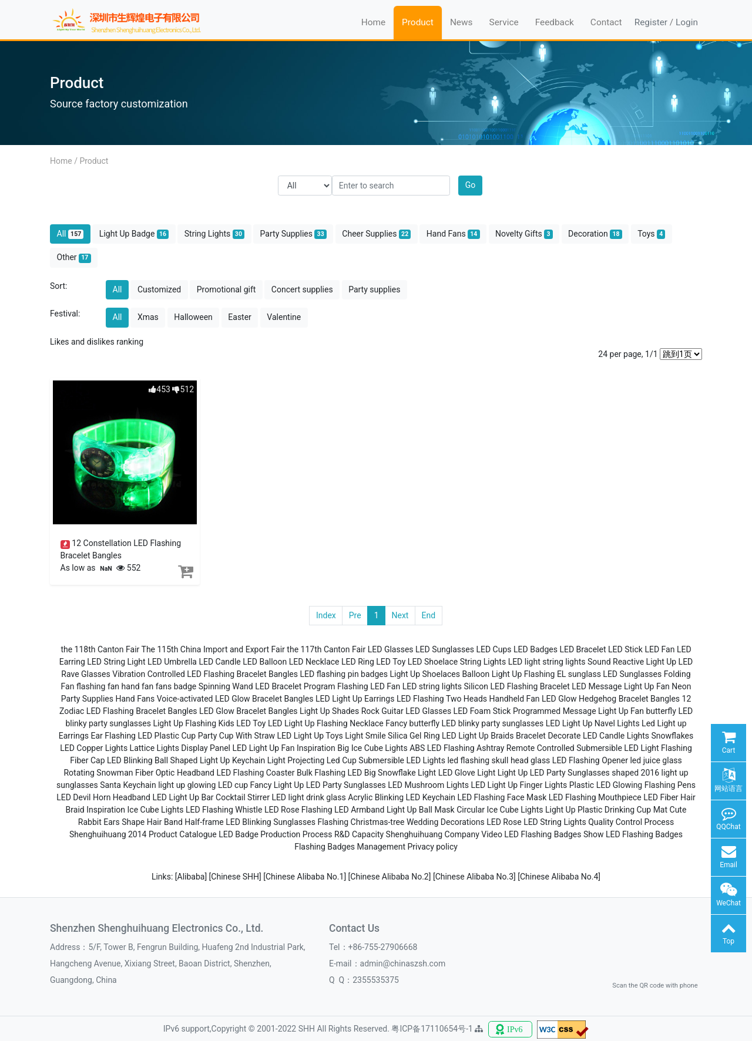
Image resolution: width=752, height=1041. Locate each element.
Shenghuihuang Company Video (444, 834)
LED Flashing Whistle (224, 809)
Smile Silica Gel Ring (402, 735)
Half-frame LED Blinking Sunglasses (249, 822)
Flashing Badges (324, 846)
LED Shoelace (433, 661)
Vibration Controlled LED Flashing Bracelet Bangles (205, 674)
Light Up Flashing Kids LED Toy (209, 723)
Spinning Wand (226, 686)
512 (183, 389)
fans (164, 686)
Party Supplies (293, 234)
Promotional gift (226, 289)
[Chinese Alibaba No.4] (559, 876)
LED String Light (116, 661)
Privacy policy (433, 846)
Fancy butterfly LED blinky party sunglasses (464, 723)
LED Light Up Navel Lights (593, 723)
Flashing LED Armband (343, 809)
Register (650, 22)
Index (326, 615)
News (461, 22)
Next (400, 615)
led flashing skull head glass (498, 760)
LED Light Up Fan (263, 748)
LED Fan (659, 649)
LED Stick (625, 649)
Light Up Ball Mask (421, 809)
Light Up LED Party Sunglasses (554, 772)
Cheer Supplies (376, 234)
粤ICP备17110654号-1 (433, 1028)
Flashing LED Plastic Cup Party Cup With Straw (190, 735)
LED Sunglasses (444, 649)
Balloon (475, 674)
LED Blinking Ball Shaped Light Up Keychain (186, 760)
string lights (563, 661)
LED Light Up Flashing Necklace (326, 723)
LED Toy (390, 661)
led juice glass (656, 760)
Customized (159, 289)
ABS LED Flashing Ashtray (456, 748)
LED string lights (432, 686)
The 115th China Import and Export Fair (213, 649)
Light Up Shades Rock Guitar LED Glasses (375, 711)
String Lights (214, 234)
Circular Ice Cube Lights (499, 809)
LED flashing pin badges (344, 674)
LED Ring (357, 661)
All (70, 234)
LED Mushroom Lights (428, 785)
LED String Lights (554, 822)
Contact (606, 22)
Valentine (284, 317)
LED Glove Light (467, 772)
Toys (651, 234)
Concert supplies (302, 289)
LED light (524, 661)
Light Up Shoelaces (424, 674)
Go (470, 185)
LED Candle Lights (616, 735)
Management (381, 846)
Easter (239, 317)
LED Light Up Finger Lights (519, 785)
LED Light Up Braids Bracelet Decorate (511, 735)
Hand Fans (453, 234)
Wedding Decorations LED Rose (464, 822)
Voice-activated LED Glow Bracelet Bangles (235, 698)
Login (687, 22)
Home (373, 22)
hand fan (138, 686)
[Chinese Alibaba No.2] (390, 876)
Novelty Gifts (524, 234)
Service (504, 22)
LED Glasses (391, 649)
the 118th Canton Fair (100, 649)
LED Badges (535, 649)
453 (159, 389)
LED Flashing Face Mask (501, 797)
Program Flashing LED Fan (352, 686)
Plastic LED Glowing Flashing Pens (632, 785)
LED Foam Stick (482, 711)
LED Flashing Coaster (255, 772)
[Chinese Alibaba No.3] (475, 876)
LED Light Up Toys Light (320, 735)
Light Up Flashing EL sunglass (546, 674)
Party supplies (374, 289)
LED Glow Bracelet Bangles (248, 711)
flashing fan (97, 686)
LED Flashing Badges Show (553, 834)
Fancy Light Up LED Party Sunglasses (317, 785)
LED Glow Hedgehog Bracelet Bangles (611, 698)
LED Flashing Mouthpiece (595, 797)
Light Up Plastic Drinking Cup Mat (606, 809)
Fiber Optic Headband (174, 772)
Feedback (554, 22)
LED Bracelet (582, 649)
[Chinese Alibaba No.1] (305, 876)
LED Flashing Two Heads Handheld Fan (468, 698)
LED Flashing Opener (590, 760)
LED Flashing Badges (644, 834)
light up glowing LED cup (203, 785)
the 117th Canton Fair (326, 649)
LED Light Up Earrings (354, 698)
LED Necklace (314, 661)
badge (185, 686)
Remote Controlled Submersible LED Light (582, 748)
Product (418, 22)
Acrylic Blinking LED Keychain (401, 797)
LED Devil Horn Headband (103, 797)
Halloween (193, 317)
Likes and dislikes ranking (96, 341)
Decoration (595, 234)
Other (74, 257)
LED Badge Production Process (275, 834)
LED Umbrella (172, 661)
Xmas (148, 317)
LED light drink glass (308, 797)
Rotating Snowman (98, 772)
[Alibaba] (192, 876)
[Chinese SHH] (236, 876)
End (428, 615)
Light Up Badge (134, 234)
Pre (355, 615)
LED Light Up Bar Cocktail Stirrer (211, 797)
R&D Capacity (359, 834)
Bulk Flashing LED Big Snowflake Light (366, 772)
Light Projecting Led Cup (312, 760)
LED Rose (281, 809)
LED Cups (493, 649)
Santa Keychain (128, 785)
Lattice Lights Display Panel (180, 748)
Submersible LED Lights (401, 760)
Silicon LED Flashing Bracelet (517, 686)
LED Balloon (265, 661)
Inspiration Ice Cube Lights (134, 809)
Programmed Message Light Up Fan (578, 711)
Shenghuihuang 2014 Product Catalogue (143, 834)
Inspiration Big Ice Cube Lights (352, 748)
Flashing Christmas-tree (360, 822)
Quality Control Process (631, 822)
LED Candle (219, 661)
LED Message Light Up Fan (620, 686)
